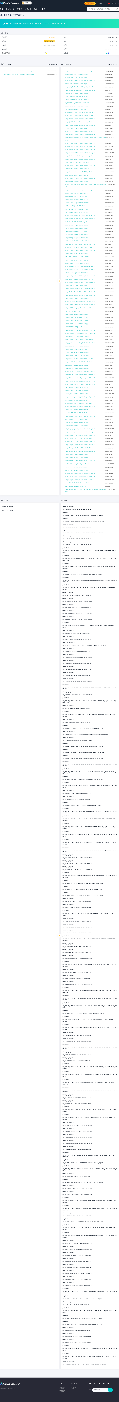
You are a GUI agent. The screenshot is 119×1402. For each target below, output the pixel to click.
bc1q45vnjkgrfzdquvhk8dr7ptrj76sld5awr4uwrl (80, 276)
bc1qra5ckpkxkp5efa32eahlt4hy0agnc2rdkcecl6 (80, 219)
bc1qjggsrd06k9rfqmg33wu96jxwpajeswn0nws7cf (80, 135)
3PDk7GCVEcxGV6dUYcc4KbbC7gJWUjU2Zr (77, 257)
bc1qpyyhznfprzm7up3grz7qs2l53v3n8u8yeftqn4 (80, 279)
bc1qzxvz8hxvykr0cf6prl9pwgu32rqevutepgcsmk (80, 289)
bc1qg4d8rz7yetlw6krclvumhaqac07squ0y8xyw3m (80, 301)
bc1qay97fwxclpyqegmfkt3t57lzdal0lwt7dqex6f (19, 71)
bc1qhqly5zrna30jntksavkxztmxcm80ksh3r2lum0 (80, 119)
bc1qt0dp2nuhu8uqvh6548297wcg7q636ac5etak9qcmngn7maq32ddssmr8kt (85, 490)
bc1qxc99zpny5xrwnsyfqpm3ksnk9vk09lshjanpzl (80, 445)
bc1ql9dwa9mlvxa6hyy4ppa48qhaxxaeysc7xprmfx (80, 71)
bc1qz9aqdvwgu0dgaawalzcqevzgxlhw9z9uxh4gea (80, 282)
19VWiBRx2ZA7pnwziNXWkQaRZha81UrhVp (77, 317)
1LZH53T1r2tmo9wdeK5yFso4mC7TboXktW (77, 93)
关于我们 (62, 1388)
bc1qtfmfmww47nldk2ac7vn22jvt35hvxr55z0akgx (80, 359)
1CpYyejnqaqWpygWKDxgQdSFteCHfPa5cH (77, 311)
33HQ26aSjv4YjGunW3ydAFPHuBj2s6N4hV (77, 181)
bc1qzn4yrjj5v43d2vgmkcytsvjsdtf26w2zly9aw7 (80, 371)
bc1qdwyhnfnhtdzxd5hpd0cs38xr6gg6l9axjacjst (80, 165)
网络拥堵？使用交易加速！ (12, 15)
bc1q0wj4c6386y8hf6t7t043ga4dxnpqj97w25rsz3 (80, 403)
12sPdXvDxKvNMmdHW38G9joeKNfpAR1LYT (77, 109)
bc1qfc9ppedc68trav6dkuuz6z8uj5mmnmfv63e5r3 (80, 339)
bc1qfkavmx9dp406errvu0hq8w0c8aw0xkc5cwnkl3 (80, 143)
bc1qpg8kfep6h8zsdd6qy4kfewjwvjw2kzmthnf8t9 (80, 295)
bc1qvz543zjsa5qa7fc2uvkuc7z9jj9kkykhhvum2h (80, 438)
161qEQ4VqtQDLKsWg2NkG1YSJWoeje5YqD (77, 238)
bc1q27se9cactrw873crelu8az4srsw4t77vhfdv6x (80, 384)
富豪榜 (19, 9)
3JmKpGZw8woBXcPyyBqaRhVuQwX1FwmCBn (77, 263)
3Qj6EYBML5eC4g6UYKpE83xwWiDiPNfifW (77, 103)
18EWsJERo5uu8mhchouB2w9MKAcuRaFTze (77, 314)
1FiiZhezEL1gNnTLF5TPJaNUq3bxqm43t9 (77, 128)
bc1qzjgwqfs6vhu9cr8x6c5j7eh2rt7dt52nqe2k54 (80, 343)
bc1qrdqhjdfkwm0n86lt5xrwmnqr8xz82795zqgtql (80, 153)
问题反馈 (74, 1388)
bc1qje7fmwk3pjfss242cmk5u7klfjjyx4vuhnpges (80, 146)
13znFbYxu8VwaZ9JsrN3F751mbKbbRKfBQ (77, 425)
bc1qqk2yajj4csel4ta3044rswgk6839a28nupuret (80, 476)
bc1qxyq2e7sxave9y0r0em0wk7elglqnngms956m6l (80, 131)
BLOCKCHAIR (50, 53)
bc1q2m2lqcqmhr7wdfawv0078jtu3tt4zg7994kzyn (80, 448)
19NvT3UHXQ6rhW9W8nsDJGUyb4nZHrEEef (77, 349)
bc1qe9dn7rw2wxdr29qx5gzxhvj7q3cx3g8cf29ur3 (80, 406)
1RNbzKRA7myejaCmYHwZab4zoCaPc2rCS (77, 106)
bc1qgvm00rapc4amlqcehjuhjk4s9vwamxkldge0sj (80, 266)
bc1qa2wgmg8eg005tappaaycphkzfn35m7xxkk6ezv (80, 480)
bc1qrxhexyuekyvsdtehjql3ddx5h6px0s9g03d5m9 (80, 397)
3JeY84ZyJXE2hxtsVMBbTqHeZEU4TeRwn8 (77, 209)
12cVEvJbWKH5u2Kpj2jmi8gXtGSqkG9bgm (77, 203)
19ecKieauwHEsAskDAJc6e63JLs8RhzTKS (77, 387)
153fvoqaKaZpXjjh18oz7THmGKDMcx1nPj (77, 206)
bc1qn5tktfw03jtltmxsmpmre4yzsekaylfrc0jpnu (80, 432)
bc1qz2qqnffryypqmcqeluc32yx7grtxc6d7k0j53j (80, 115)
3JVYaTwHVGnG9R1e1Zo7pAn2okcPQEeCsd (77, 419)
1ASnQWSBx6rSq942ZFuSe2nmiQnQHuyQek (77, 324)
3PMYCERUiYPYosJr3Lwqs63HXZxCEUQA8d (77, 467)
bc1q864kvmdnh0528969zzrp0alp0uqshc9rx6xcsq (80, 381)
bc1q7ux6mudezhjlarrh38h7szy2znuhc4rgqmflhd (80, 435)
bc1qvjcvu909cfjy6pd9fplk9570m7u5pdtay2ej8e (80, 362)
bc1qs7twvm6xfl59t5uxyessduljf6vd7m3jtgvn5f (80, 149)
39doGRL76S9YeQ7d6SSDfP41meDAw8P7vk (77, 390)
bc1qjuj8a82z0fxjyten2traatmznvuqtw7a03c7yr (80, 122)
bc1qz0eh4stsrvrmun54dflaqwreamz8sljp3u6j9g (80, 247)
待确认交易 (10, 9)
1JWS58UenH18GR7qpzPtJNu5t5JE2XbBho (77, 225)
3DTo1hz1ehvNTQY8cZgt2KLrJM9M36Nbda (77, 77)
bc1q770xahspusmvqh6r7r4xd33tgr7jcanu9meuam (80, 80)
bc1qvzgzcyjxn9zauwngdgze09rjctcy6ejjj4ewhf (80, 250)
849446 (45, 37)
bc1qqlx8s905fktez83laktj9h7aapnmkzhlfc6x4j (80, 269)
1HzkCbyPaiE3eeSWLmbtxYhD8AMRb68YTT (77, 394)
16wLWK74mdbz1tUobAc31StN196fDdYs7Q (77, 234)
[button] (112, 3)
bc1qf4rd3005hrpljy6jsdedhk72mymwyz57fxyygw (80, 308)
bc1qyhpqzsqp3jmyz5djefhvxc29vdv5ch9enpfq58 (80, 429)
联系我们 (62, 1391)
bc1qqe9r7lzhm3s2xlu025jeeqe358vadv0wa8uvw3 (80, 292)
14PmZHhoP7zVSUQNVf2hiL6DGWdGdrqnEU (77, 273)
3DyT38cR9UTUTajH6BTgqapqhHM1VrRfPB (77, 400)
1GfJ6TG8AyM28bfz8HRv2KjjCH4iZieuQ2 (77, 162)
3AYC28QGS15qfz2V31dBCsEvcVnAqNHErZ (77, 84)
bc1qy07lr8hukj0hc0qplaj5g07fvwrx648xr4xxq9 (80, 473)
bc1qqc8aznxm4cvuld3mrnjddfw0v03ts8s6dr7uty (80, 333)
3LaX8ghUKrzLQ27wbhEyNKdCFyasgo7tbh (77, 260)
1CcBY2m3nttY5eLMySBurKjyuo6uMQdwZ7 (77, 464)
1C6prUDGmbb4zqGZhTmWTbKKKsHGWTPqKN (77, 454)
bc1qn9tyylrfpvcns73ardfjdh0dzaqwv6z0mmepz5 (80, 375)
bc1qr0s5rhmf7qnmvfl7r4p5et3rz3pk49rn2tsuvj (80, 112)
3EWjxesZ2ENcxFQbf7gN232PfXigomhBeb (77, 320)
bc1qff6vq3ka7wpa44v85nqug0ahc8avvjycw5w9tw (80, 156)
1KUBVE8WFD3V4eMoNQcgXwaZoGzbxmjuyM (77, 327)
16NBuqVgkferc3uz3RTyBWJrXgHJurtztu (77, 175)
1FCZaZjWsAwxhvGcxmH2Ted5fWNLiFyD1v (77, 212)
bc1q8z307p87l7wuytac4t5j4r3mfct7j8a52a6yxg (80, 304)
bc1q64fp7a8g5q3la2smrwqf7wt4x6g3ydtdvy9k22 (80, 90)
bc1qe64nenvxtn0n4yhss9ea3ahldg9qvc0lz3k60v (80, 172)
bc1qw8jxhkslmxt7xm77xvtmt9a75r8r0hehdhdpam (19, 74)
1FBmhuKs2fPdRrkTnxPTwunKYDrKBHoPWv (77, 169)
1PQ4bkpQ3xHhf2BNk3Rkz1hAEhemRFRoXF (77, 241)
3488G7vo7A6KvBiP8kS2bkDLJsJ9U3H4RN (77, 457)
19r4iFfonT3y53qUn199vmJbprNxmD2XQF (77, 368)
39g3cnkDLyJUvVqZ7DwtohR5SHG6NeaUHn (77, 196)
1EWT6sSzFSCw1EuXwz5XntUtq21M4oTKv (77, 486)
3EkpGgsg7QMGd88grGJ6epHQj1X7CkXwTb (77, 199)
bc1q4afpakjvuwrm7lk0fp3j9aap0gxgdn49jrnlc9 (80, 330)
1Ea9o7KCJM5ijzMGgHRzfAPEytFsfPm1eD (77, 422)
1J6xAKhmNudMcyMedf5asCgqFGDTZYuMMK (77, 355)
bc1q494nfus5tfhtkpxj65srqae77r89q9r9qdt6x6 (80, 125)
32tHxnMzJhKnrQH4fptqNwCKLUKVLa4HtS (77, 193)
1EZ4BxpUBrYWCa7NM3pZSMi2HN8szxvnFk (77, 96)
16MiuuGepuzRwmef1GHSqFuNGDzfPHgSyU (77, 99)
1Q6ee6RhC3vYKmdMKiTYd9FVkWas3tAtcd (77, 410)
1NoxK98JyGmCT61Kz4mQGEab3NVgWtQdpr (77, 336)
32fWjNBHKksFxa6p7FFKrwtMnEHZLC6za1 (77, 74)
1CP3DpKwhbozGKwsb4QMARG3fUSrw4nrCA (77, 231)
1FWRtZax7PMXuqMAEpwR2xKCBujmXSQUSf (77, 365)
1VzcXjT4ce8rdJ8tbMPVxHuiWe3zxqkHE (77, 483)
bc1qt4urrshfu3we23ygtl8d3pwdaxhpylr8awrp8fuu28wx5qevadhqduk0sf (85, 186)
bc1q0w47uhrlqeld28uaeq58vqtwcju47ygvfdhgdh (80, 441)
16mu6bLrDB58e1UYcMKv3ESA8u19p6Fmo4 (77, 413)
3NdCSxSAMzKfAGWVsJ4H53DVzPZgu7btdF (77, 222)
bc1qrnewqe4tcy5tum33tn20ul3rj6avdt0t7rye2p (80, 460)
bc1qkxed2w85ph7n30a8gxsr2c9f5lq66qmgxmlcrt (80, 178)
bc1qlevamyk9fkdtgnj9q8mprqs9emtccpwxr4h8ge (80, 244)
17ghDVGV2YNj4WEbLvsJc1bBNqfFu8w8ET (77, 254)
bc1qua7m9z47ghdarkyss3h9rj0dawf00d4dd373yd (80, 416)
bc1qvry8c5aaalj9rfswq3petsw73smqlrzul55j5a (80, 451)
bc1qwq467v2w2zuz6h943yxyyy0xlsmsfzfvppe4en (80, 190)
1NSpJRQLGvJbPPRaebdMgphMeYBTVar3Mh (77, 352)
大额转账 (28, 9)
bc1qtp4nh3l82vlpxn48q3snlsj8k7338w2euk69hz (80, 159)
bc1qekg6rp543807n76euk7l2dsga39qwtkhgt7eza (80, 87)
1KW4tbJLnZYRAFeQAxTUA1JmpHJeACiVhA (77, 346)
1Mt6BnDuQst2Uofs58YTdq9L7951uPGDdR (77, 285)
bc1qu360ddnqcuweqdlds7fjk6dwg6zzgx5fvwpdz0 (80, 378)
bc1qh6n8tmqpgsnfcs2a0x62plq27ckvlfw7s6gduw (80, 215)
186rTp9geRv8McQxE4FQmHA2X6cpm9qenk (77, 228)
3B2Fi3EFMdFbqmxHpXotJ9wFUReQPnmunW (77, 470)
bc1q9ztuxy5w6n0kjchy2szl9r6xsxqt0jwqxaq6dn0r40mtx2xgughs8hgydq (85, 139)
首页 (1, 9)
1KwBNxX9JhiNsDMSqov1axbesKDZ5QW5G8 (77, 298)
